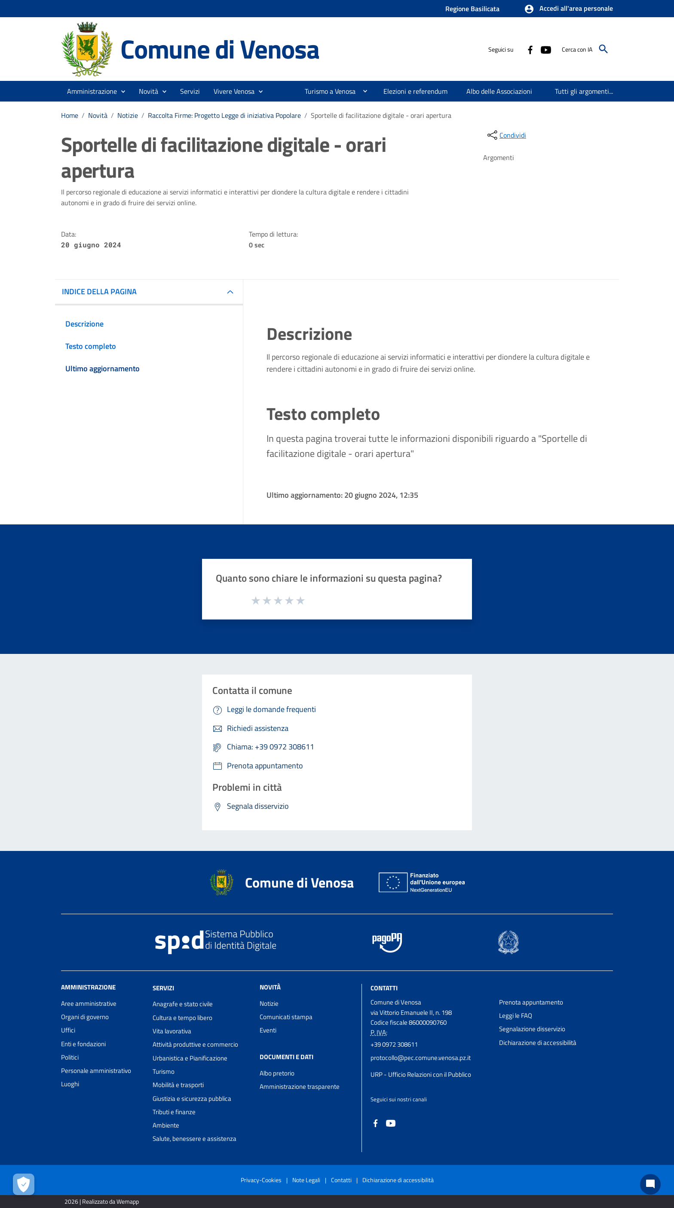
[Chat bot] (650, 1184)
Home (69, 115)
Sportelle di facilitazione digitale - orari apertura (381, 115)
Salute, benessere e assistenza (194, 1138)
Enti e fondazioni (83, 1044)
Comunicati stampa (286, 1017)
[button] (568, 9)
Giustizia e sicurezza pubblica (192, 1098)
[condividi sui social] (506, 135)
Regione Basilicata (472, 8)
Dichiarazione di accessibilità (537, 1043)
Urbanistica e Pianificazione (190, 1058)
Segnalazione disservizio (532, 1029)
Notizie (127, 115)
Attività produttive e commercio (195, 1044)
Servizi (163, 987)
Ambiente (166, 1125)
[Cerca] (603, 49)
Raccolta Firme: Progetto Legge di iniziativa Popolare (224, 115)
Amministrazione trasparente (300, 1086)
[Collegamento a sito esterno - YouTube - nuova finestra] (545, 49)
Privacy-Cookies (261, 1179)
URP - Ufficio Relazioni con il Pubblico (421, 1074)
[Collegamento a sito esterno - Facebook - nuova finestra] (530, 49)
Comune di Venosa (219, 48)
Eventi (268, 1030)
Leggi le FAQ (515, 1015)
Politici (70, 1057)
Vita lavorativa (172, 1031)
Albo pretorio (277, 1073)
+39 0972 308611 (394, 1044)
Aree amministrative (88, 1003)
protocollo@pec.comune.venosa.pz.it (421, 1058)
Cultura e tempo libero (182, 1018)
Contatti (384, 987)
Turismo (164, 1071)
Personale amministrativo (96, 1070)
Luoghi (70, 1084)
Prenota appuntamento (531, 1002)
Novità (97, 115)
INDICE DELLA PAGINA (99, 291)
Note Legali (306, 1179)
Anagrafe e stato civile (183, 1004)
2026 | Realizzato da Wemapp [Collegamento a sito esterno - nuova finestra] (101, 1201)
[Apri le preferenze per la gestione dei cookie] (23, 1184)
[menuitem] (327, 91)
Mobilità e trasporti (178, 1085)
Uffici (68, 1030)
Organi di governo (85, 1017)
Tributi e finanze (174, 1112)
